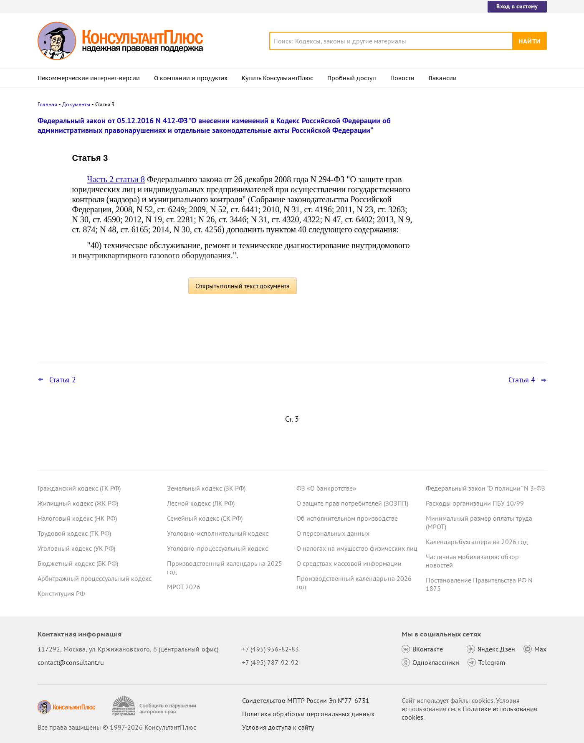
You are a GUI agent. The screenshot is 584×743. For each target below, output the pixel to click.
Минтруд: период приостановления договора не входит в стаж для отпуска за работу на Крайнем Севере (485, 164)
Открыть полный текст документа (242, 286)
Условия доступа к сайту (278, 727)
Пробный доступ (351, 78)
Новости (402, 78)
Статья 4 (521, 379)
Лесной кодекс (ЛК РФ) (201, 503)
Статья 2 (62, 379)
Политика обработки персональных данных (308, 714)
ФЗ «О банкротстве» (326, 488)
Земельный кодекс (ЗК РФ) (206, 488)
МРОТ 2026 (183, 587)
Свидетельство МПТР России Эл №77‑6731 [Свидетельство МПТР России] (305, 700)
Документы (76, 104)
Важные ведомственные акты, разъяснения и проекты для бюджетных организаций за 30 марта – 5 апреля (485, 259)
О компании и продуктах (191, 78)
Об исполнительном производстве (347, 518)
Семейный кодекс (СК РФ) (205, 518)
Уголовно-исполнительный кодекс (217, 533)
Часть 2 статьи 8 (116, 179)
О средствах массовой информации (349, 563)
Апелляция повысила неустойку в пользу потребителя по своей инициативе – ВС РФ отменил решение (485, 308)
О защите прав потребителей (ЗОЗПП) (352, 503)
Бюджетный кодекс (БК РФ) (78, 563)
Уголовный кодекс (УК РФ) (76, 548)
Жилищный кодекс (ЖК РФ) (78, 503)
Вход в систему (517, 6)
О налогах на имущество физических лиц (356, 548)
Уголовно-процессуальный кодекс (217, 548)
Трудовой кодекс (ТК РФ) (74, 533)
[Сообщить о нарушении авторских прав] (155, 706)
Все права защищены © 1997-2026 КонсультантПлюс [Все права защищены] (117, 727)
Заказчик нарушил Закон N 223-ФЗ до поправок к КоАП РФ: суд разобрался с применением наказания (485, 209)
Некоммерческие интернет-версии (89, 78)
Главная (47, 104)
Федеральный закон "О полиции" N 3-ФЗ (485, 488)
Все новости (447, 335)
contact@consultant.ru (71, 662)
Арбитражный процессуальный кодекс (95, 578)
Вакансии (443, 78)
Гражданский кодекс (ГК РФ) (79, 488)
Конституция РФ (61, 593)
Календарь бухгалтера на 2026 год (477, 541)
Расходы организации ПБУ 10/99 (475, 503)
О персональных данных (332, 533)
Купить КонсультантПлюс (277, 78)
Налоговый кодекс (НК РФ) (77, 518)
